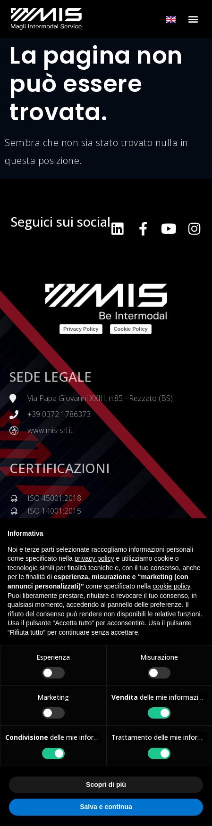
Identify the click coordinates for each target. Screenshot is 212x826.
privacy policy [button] (94, 558)
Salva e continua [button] (106, 806)
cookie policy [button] (171, 586)
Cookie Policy (131, 329)
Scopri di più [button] (106, 784)
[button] (193, 19)
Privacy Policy (81, 329)
